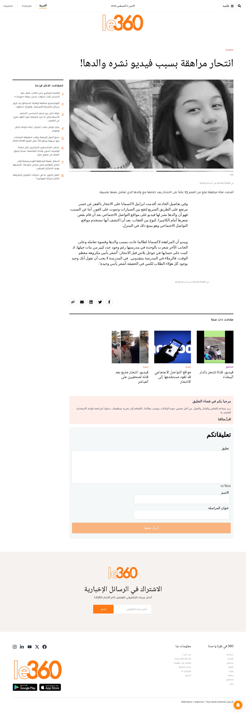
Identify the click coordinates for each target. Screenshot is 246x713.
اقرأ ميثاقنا (224, 419)
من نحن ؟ (186, 654)
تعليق (225, 448)
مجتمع (230, 663)
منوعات (229, 49)
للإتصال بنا (186, 671)
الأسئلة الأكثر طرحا (182, 658)
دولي (231, 683)
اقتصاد (230, 658)
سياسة (230, 654)
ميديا (231, 671)
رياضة (230, 675)
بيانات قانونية (185, 667)
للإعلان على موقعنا (182, 663)
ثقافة (231, 667)
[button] (238, 705)
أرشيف (188, 675)
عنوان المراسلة (218, 508)
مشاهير (230, 679)
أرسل (103, 609)
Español (8, 6)
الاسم (225, 492)
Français (27, 6)
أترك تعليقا (151, 528)
